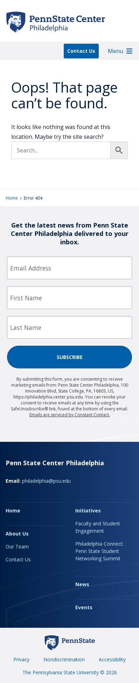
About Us (17, 533)
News (82, 584)
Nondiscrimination (64, 659)
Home (12, 198)
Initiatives (88, 510)
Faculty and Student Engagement (97, 527)
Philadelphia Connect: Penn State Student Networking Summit (99, 551)
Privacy (21, 659)
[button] (115, 51)
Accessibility (112, 659)
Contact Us (81, 51)
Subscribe (70, 357)
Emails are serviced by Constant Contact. (69, 415)
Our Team (17, 546)
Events (83, 607)
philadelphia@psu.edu (46, 480)
